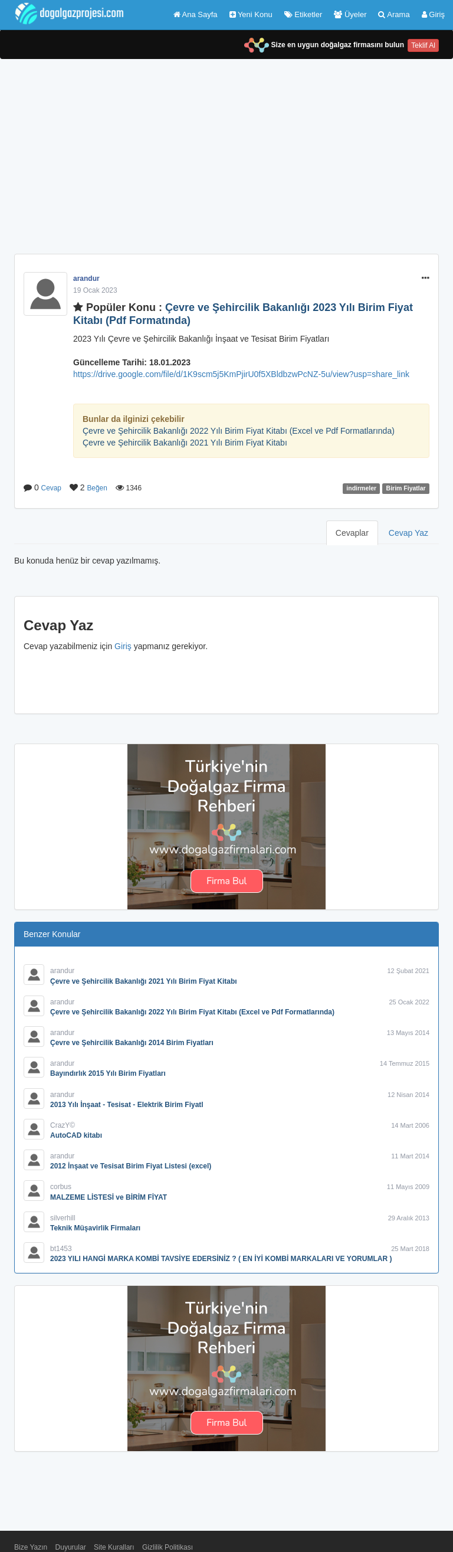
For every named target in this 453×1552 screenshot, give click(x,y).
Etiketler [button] (303, 14)
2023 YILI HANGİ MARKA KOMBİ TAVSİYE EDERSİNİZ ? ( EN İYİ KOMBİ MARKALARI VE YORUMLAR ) (221, 1259)
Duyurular (70, 1547)
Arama (393, 14)
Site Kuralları (114, 1547)
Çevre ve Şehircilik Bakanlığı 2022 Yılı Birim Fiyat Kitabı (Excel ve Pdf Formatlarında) (239, 431)
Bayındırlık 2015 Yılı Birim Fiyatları (108, 1073)
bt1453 (61, 1249)
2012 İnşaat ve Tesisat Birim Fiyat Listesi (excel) (130, 1166)
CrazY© (62, 1125)
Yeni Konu (251, 14)
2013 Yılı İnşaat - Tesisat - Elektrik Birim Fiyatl (126, 1105)
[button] (425, 278)
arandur (86, 278)
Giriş (433, 14)
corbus (60, 1187)
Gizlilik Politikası (167, 1547)
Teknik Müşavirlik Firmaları (95, 1228)
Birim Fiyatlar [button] (406, 488)
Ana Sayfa (195, 14)
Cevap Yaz (408, 533)
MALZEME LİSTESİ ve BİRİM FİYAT (108, 1197)
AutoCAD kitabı (76, 1135)
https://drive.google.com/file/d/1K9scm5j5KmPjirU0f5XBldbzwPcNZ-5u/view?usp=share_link (241, 374)
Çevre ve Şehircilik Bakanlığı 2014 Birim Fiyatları (132, 1043)
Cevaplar (352, 533)
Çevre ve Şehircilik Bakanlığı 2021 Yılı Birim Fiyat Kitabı (185, 442)
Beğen (97, 488)
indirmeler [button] (361, 488)
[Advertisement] (226, 165)
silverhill (63, 1218)
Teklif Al (423, 45)
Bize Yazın (30, 1547)
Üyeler (350, 14)
